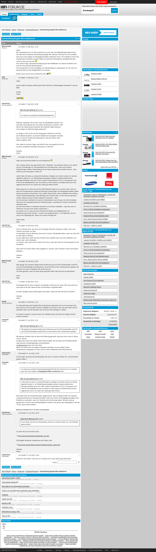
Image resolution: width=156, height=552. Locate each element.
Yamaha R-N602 (96, 74)
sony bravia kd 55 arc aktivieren (93, 280)
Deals (33, 2)
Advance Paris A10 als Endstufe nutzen (96, 216)
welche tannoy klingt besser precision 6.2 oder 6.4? (99, 300)
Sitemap (67, 550)
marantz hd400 (88, 277)
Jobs (60, 2)
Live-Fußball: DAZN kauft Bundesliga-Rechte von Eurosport (37, 539)
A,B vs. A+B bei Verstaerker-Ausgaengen (96, 209)
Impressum (49, 550)
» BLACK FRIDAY (71, 2)
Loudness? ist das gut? (90, 203)
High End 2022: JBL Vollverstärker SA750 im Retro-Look (106, 145)
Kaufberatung (14, 14)
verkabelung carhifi (89, 284)
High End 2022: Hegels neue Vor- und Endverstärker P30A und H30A (106, 161)
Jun (4, 528)
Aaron (112, 331)
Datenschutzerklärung (95, 550)
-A (76, 38)
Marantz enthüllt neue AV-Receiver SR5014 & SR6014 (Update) (43, 540)
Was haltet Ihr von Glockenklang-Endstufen (16, 486)
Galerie (39, 14)
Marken (52, 2)
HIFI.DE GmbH (12, 550)
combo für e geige (89, 293)
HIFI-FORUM (6, 30)
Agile (112, 334)
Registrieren (115, 550)
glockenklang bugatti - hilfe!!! (11, 478)
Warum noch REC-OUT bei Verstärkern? (96, 222)
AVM (100, 331)
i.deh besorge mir (89, 297)
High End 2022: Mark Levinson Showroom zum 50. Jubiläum (105, 137)
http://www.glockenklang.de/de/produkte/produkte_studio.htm (39, 445)
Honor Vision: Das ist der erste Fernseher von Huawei (46, 544)
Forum (4, 14)
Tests (11, 2)
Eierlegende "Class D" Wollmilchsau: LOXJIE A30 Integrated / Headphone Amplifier (99, 195)
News (3, 2)
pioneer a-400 (6, 503)
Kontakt (40, 550)
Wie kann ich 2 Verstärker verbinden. (95, 206)
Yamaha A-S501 (96, 84)
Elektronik (21, 30)
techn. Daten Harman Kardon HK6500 (95, 219)
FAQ (107, 550)
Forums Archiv (113, 324)
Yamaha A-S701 (96, 89)
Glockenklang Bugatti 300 (10, 482)
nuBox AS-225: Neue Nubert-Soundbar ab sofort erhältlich (38, 542)
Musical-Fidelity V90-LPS (99, 79)
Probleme (5, 495)
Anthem (112, 337)
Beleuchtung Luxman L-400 (11, 511)
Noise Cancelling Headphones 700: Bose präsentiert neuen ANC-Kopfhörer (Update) (47, 544)
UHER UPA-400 (7, 499)
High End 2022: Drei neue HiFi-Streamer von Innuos (105, 153)
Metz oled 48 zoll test (90, 303)
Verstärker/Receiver (32, 30)
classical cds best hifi (90, 290)
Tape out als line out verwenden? (93, 212)
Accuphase (88, 334)
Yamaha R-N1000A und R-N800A (94, 199)
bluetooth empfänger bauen (92, 287)
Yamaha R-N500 (96, 94)
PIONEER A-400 (7, 507)
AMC (88, 331)
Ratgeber (24, 14)
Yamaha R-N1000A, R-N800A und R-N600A (97, 240)
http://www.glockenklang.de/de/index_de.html (33, 436)
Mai (4, 526)
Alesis (88, 337)
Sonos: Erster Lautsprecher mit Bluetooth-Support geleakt (24, 535)
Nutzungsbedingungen (79, 550)
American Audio (100, 337)
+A (79, 38)
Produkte (42, 2)
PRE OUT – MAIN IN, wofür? (92, 225)
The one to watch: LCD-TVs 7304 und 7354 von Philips (31, 537)
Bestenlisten (22, 2)
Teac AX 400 (6, 516)
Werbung (58, 550)
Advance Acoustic (100, 334)
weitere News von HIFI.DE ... (109, 167)
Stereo (14, 30)
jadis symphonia (88, 274)
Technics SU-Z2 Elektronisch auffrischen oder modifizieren (20, 490)
